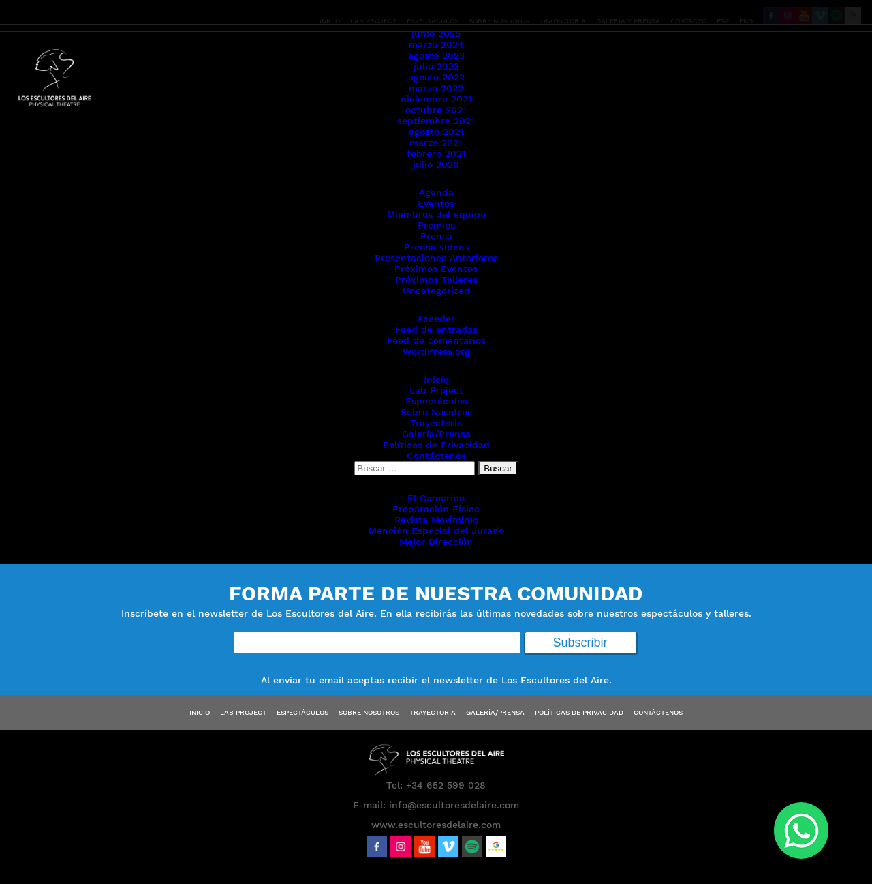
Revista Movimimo (436, 519)
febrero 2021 (436, 153)
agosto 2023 (436, 55)
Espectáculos (436, 401)
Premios (436, 225)
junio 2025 (436, 33)
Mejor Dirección (436, 541)
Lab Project (436, 390)
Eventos (436, 203)
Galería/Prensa (436, 433)
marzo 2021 (436, 142)
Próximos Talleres (436, 279)
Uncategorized (436, 290)
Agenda (436, 192)
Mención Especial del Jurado (436, 530)
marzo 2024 (436, 44)
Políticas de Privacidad (436, 444)
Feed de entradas (436, 329)
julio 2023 (436, 66)
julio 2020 (436, 164)
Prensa (436, 236)
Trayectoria (436, 422)
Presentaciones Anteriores (436, 257)
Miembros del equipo (436, 214)
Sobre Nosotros (436, 412)
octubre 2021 (436, 109)
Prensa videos (436, 246)
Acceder (436, 318)
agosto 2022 (436, 77)
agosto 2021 (436, 131)
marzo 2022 (436, 88)
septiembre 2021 (436, 120)
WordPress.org (436, 351)
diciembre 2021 (436, 98)
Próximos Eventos (436, 268)
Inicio (436, 379)
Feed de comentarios (436, 340)
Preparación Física (436, 508)
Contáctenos (436, 455)
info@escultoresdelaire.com (454, 804)
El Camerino (436, 497)
